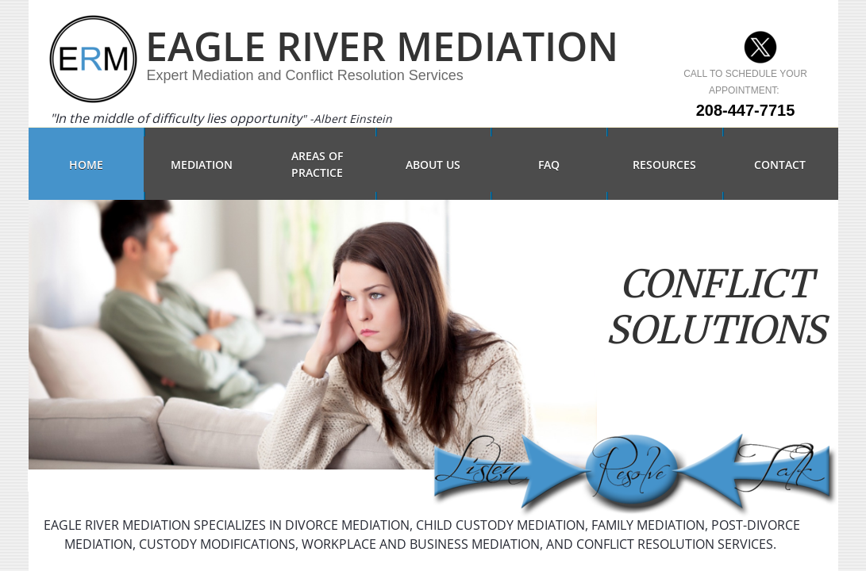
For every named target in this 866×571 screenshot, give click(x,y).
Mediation (202, 164)
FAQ (549, 164)
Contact (780, 164)
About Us (433, 164)
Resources (664, 164)
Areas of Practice (317, 164)
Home (86, 164)
